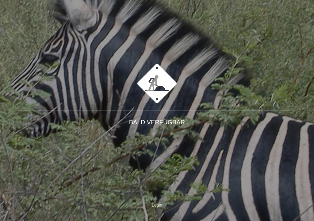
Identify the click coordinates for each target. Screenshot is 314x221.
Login (157, 205)
